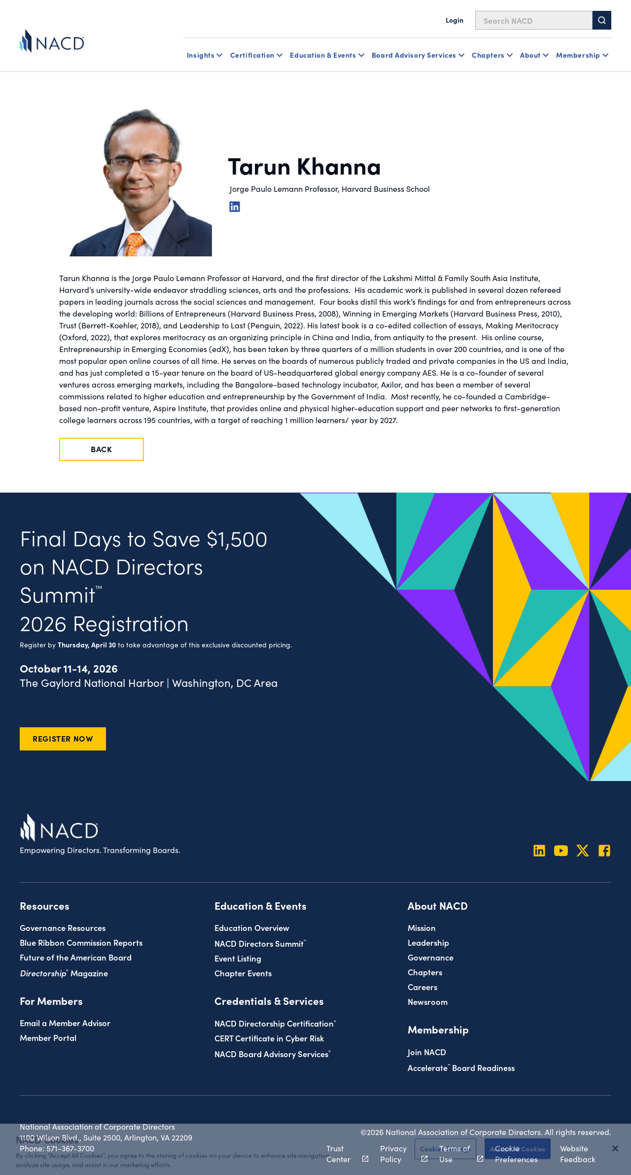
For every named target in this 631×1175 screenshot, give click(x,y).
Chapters (425, 971)
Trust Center (341, 1153)
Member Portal (48, 1037)
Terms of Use (455, 1153)
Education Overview (251, 927)
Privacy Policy (398, 1153)
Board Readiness (461, 1067)
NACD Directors (260, 943)
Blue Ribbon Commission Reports (81, 942)
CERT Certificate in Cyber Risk (269, 1037)
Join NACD (427, 1051)
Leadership (428, 942)
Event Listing (237, 957)
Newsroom (428, 1001)
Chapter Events (243, 972)
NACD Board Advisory (272, 1053)
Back (101, 448)
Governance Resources (62, 927)
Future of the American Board (76, 956)
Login (454, 20)
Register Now (63, 738)
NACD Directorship (275, 1023)
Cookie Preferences (516, 1153)
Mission (422, 927)
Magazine (64, 972)
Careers (422, 986)
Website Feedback (578, 1153)
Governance (431, 956)
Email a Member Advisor (65, 1022)
